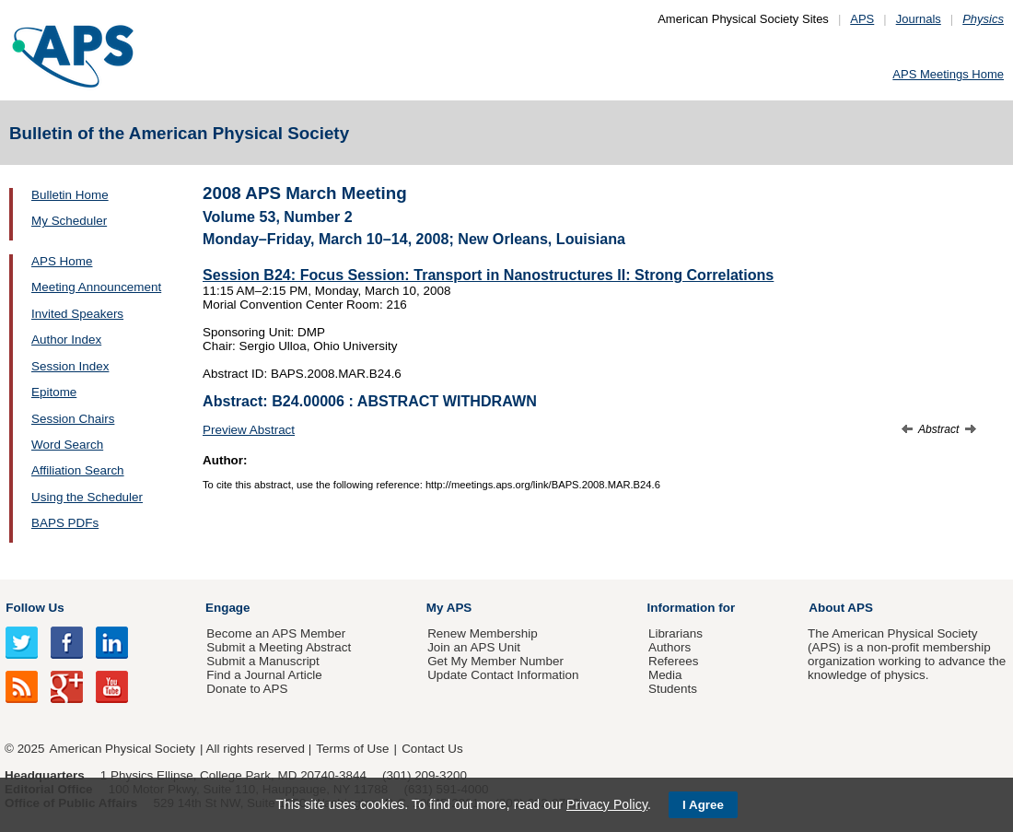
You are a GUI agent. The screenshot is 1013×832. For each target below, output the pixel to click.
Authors (669, 647)
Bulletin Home (70, 195)
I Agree (703, 805)
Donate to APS (246, 689)
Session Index (70, 366)
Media (665, 675)
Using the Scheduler (87, 497)
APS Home (61, 261)
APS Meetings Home (948, 74)
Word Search (67, 444)
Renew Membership (482, 633)
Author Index (66, 339)
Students (672, 689)
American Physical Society (122, 749)
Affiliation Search (77, 470)
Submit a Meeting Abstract (278, 647)
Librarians (675, 633)
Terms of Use (352, 749)
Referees (673, 661)
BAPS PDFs (65, 523)
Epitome (53, 392)
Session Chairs (72, 419)
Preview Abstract (249, 430)
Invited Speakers (77, 314)
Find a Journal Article (263, 675)
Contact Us (432, 749)
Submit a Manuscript (262, 661)
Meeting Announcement (96, 287)
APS (862, 19)
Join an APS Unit (473, 647)
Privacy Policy (606, 804)
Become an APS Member (275, 633)
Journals (918, 19)
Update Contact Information (502, 675)
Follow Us (35, 608)
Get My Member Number (495, 661)
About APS (841, 608)
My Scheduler (69, 221)
